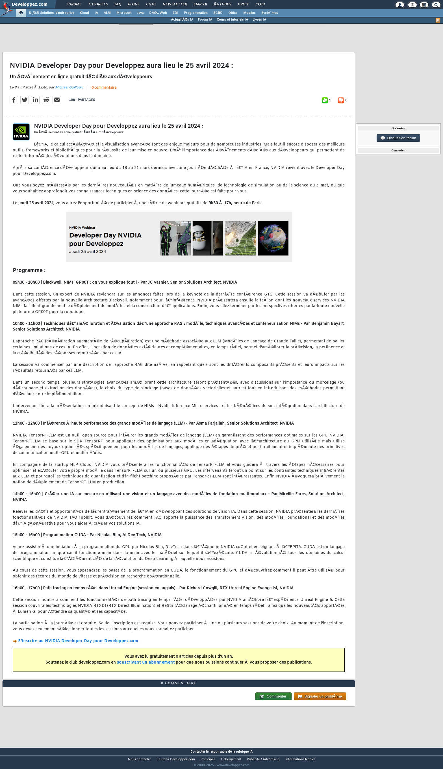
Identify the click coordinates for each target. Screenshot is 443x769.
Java (140, 13)
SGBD (218, 13)
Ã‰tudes (222, 4)
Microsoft (123, 13)
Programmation (196, 13)
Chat (151, 4)
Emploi (200, 4)
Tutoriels (98, 4)
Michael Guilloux (69, 91)
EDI (175, 13)
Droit (243, 4)
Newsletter (174, 4)
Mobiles (249, 13)
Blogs (133, 4)
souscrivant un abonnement (146, 666)
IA (96, 13)
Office (233, 13)
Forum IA (205, 20)
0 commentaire (104, 91)
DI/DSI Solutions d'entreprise (51, 13)
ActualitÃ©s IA (182, 20)
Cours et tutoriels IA (232, 20)
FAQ (118, 4)
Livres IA (259, 20)
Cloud (84, 13)
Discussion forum (398, 138)
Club (260, 4)
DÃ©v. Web (158, 13)
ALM (107, 13)
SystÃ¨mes (269, 13)
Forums (74, 4)
